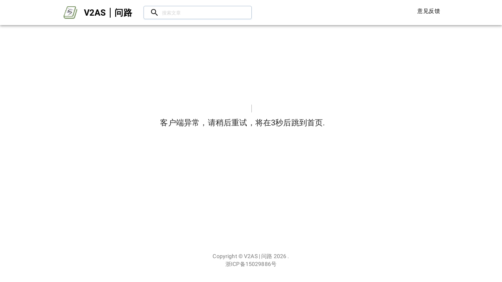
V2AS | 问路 (258, 256)
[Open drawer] (70, 13)
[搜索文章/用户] (198, 13)
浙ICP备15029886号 (251, 264)
